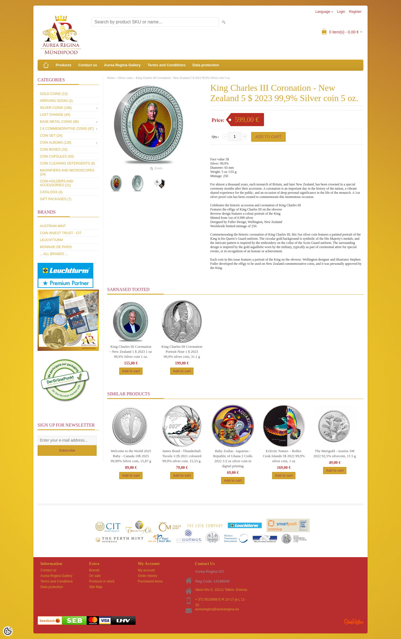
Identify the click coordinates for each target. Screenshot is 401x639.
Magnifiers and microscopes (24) (67, 172)
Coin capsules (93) (57, 156)
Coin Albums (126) (55, 143)
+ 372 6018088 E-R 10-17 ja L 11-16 (220, 600)
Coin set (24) (51, 136)
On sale (95, 576)
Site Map (95, 587)
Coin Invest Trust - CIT (60, 233)
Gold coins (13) (54, 94)
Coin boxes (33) (53, 149)
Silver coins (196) (56, 108)
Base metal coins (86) (59, 122)
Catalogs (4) (51, 192)
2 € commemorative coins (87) (67, 129)
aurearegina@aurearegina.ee (217, 609)
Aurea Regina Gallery (122, 65)
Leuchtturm (51, 240)
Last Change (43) (55, 115)
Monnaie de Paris (56, 247)
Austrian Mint (53, 226)
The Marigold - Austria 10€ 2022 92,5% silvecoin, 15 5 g (335, 453)
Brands (94, 570)
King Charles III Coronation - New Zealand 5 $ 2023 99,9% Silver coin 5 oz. (183, 77)
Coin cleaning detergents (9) (67, 163)
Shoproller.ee (353, 622)
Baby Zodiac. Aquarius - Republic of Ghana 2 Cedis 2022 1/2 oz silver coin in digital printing (233, 458)
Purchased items (150, 581)
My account (146, 570)
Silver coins (125, 77)
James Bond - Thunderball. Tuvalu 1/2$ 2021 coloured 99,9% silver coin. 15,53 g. (182, 456)
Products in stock (101, 581)
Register (355, 12)
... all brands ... (54, 254)
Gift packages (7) (56, 199)
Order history (147, 576)
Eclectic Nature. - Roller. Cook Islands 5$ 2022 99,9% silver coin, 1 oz (284, 456)
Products (63, 65)
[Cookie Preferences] (8, 631)
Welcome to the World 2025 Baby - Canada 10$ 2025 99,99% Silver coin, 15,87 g (131, 456)
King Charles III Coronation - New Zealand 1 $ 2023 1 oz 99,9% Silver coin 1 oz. (131, 351)
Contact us (87, 65)
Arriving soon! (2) (56, 101)
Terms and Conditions (166, 65)
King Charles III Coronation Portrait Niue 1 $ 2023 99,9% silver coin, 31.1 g (182, 351)
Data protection (205, 65)
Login (341, 12)
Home (111, 77)
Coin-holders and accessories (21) (56, 183)
